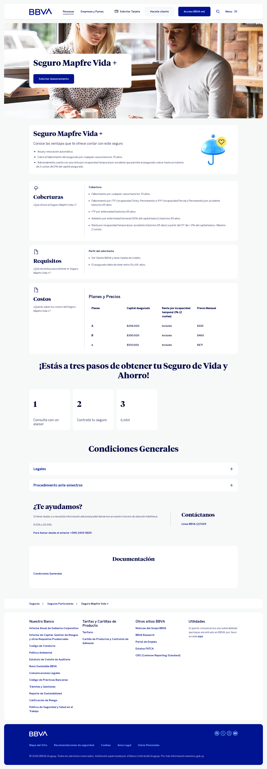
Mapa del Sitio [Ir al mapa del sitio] (38, 745)
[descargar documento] (42, 646)
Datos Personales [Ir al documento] (148, 745)
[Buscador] (218, 11)
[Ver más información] (158, 655)
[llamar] (62, 532)
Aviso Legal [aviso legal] (124, 745)
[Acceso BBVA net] (194, 11)
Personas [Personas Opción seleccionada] (68, 11)
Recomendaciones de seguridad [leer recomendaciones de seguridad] (74, 745)
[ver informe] (43, 666)
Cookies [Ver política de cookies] (106, 745)
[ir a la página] (44, 673)
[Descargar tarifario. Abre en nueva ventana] (87, 632)
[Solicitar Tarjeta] (127, 12)
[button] (49, 409)
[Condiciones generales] (48, 573)
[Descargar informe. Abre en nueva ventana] (53, 637)
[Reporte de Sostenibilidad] (45, 693)
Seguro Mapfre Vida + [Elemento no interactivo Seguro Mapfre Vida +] (95, 603)
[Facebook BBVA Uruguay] (217, 733)
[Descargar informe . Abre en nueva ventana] (53, 628)
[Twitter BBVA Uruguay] (223, 733)
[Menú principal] (231, 11)
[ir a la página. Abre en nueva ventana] (151, 628)
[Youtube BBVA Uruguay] (235, 733)
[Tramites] (42, 687)
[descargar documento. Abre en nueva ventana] (40, 653)
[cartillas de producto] (106, 641)
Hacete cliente (159, 11)
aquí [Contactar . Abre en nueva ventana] (200, 636)
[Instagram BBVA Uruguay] (229, 733)
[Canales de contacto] (194, 524)
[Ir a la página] (145, 635)
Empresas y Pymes (92, 11)
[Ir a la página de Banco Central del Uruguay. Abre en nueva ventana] (43, 700)
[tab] (49, 409)
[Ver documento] (48, 680)
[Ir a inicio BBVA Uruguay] (40, 11)
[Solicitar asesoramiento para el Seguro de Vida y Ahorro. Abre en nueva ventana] (53, 79)
